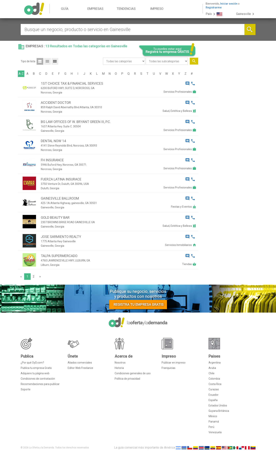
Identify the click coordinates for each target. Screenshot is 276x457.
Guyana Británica (219, 410)
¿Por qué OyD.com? (32, 362)
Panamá (214, 421)
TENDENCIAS (126, 9)
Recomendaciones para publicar (40, 384)
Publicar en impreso (174, 362)
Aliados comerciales (80, 362)
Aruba (212, 367)
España (213, 400)
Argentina (215, 362)
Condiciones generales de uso (133, 373)
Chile (211, 373)
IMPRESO (156, 9)
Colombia (214, 378)
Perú (211, 426)
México (213, 416)
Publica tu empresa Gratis (36, 367)
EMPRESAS (95, 9)
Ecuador (214, 394)
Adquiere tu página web (35, 373)
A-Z (21, 73)
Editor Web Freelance (80, 367)
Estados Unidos (218, 405)
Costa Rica (215, 384)
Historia (119, 367)
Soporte (25, 389)
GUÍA (64, 9)
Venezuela (215, 432)
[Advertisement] (228, 120)
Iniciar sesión (228, 3)
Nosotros (120, 362)
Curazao (214, 389)
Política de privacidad (127, 378)
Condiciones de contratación (38, 378)
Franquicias (168, 367)
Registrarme (214, 7)
